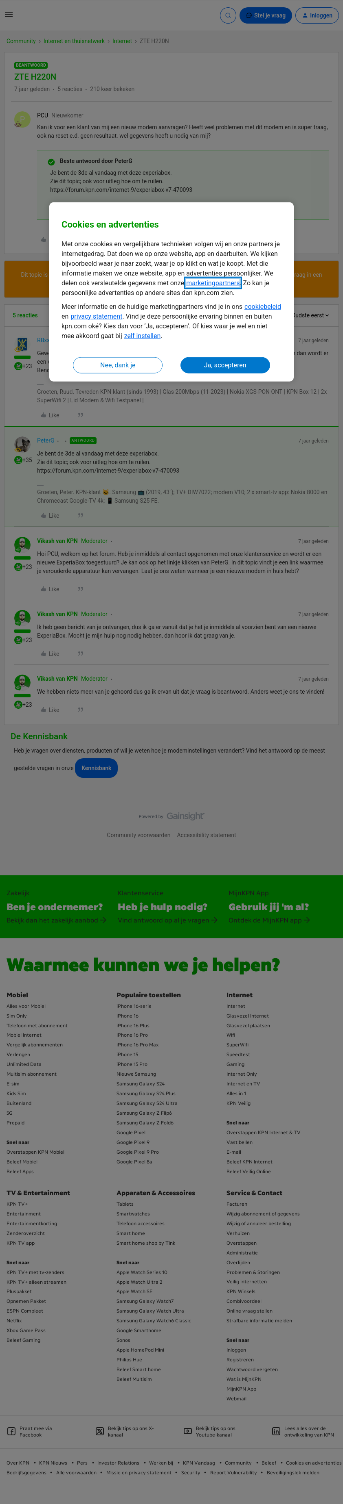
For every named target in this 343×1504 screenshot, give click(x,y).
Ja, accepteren (225, 365)
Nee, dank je (117, 365)
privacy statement (96, 316)
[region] (171, 292)
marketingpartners (213, 283)
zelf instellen (142, 336)
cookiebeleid (262, 306)
